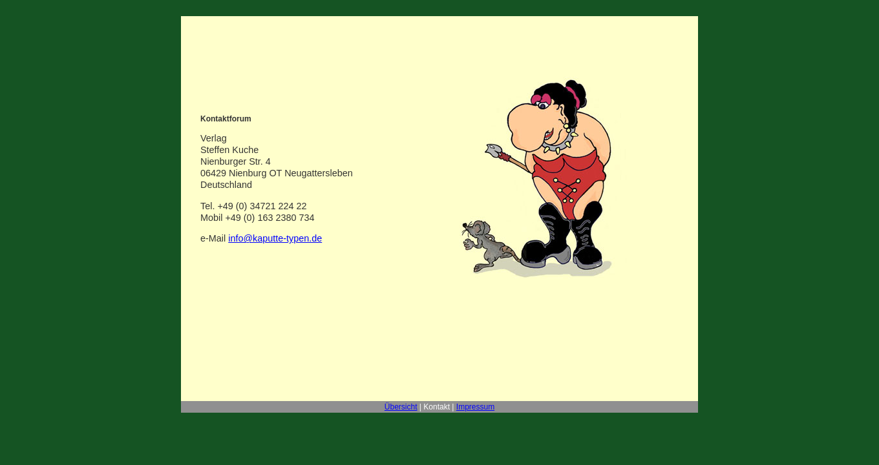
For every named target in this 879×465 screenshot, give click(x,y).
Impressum (475, 406)
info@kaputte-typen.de (275, 238)
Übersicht (401, 406)
